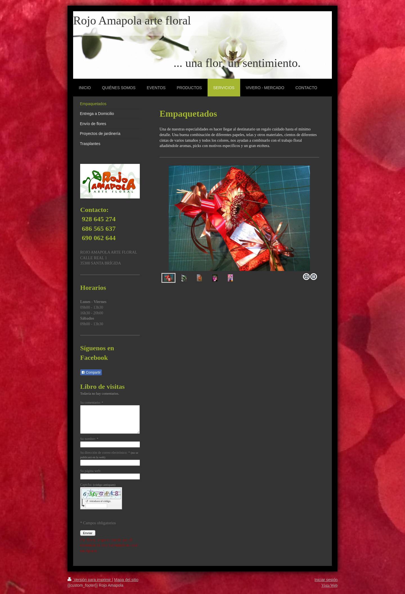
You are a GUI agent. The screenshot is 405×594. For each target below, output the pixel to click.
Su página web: (90, 471)
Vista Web (329, 585)
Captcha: (97, 485)
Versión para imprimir (90, 579)
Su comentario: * (91, 403)
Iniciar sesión (326, 579)
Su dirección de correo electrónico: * (109, 455)
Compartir (91, 372)
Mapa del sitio (126, 579)
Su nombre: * (89, 439)
